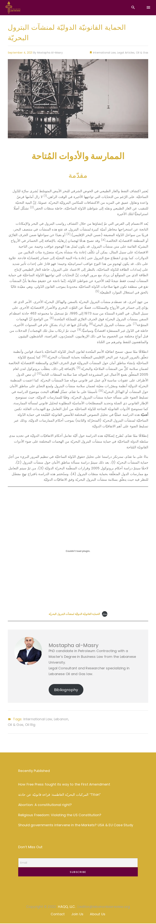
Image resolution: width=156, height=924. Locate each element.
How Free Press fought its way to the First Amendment (64, 784)
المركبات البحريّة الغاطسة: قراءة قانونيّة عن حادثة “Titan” (59, 794)
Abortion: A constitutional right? (45, 804)
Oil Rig (30, 724)
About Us (97, 914)
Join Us (77, 914)
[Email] (78, 862)
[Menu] (148, 7)
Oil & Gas (142, 52)
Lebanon (61, 719)
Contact (58, 914)
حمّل (104, 614)
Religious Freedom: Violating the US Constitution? (59, 815)
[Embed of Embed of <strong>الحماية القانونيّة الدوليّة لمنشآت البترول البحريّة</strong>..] (78, 551)
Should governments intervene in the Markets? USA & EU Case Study (75, 825)
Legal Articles (126, 52)
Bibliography (66, 689)
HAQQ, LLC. (66, 907)
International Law (104, 52)
